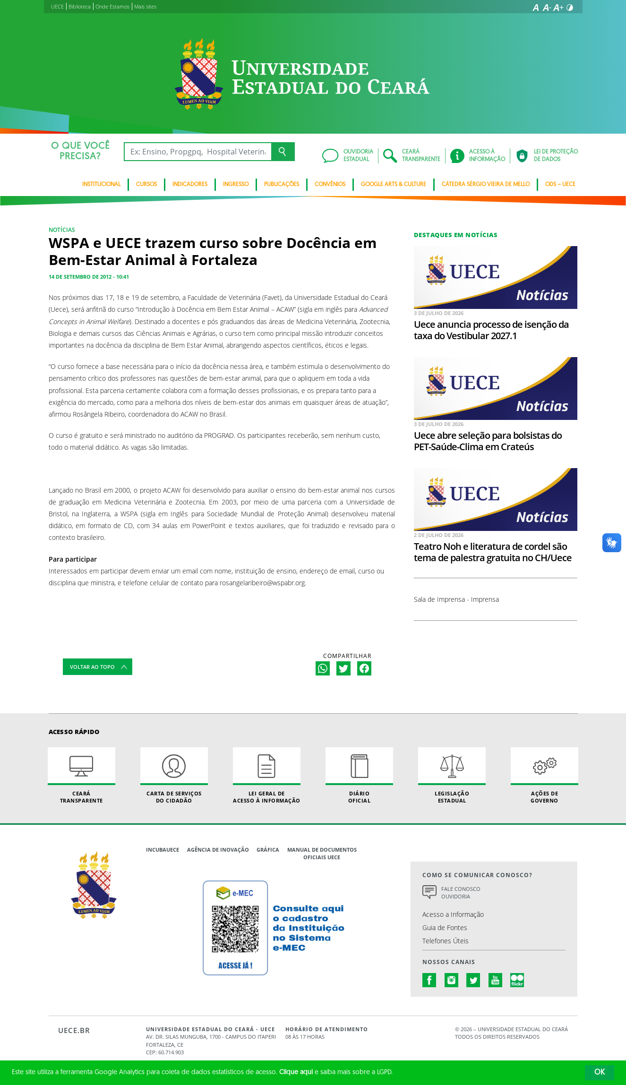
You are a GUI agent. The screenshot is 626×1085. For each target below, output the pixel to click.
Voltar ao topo (92, 666)
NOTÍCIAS (62, 230)
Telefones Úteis (445, 940)
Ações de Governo (545, 775)
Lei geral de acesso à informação (267, 775)
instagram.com (452, 980)
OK (599, 1072)
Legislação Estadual (452, 775)
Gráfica (268, 849)
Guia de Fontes (444, 927)
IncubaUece (162, 849)
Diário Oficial (360, 775)
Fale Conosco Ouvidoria (460, 892)
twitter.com (473, 980)
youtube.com (496, 980)
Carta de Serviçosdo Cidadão (174, 775)
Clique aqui (296, 1072)
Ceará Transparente (82, 775)
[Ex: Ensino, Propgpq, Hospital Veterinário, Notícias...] (198, 151)
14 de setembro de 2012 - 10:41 (89, 276)
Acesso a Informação (453, 914)
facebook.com (429, 980)
